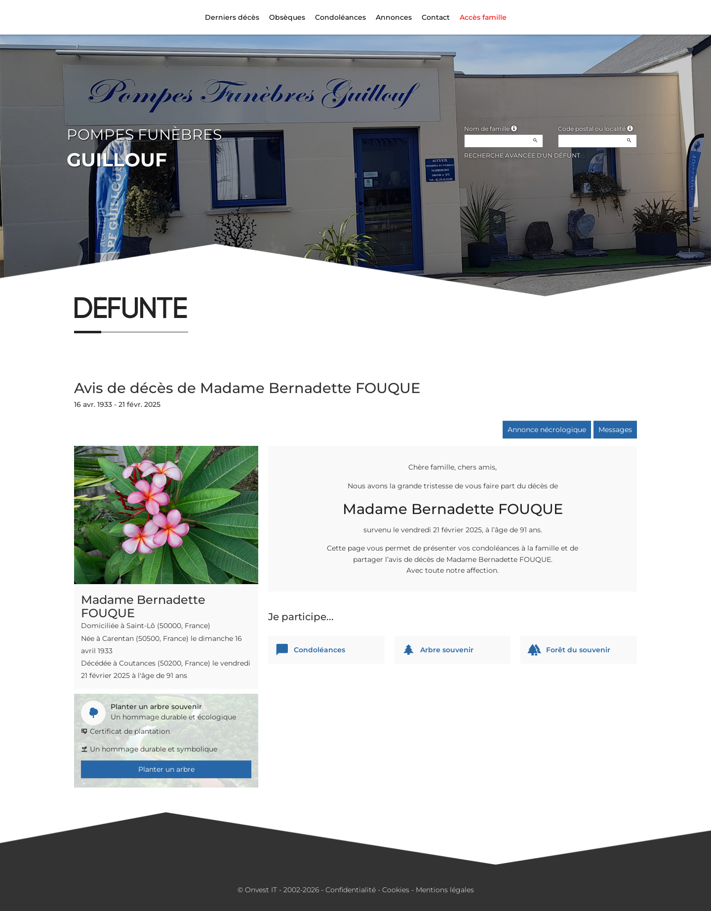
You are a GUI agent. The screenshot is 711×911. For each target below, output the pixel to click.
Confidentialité (350, 889)
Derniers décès (232, 17)
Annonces (394, 17)
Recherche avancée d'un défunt (522, 155)
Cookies (395, 889)
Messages (615, 429)
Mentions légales (445, 889)
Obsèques (287, 17)
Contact (436, 17)
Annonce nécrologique (547, 429)
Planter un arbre (166, 769)
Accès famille (483, 17)
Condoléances (340, 17)
